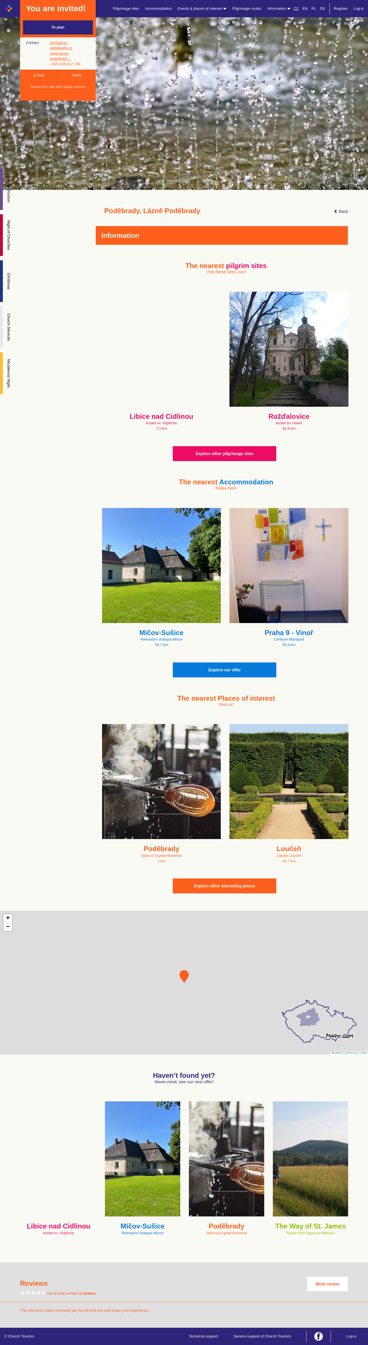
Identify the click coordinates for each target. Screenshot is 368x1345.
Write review (327, 1284)
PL (314, 8)
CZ (296, 8)
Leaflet (336, 1053)
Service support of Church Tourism (262, 1336)
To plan (57, 27)
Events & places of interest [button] (202, 8)
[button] (184, 976)
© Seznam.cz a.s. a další (355, 1053)
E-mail (39, 75)
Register (341, 8)
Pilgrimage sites (126, 8)
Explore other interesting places (224, 886)
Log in (359, 8)
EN (305, 8)
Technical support (203, 1336)
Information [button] (279, 8)
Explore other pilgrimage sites (225, 453)
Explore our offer (224, 670)
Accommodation (158, 8)
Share (77, 75)
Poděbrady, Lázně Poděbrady (152, 211)
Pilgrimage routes (246, 8)
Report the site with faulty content (57, 87)
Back (341, 211)
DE (322, 8)
